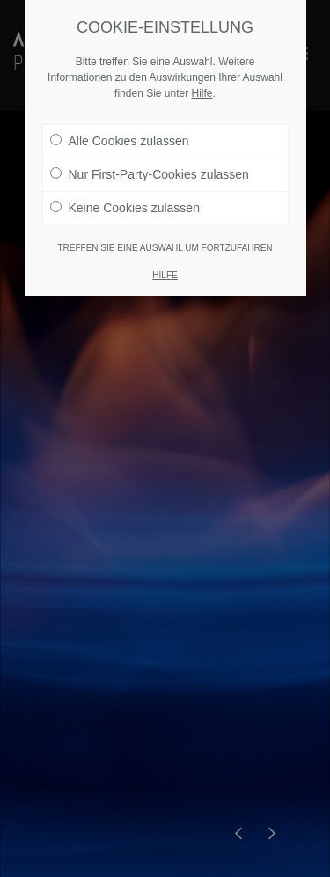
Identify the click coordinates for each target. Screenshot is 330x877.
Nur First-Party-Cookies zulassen (149, 174)
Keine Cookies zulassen (125, 208)
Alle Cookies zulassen (119, 141)
